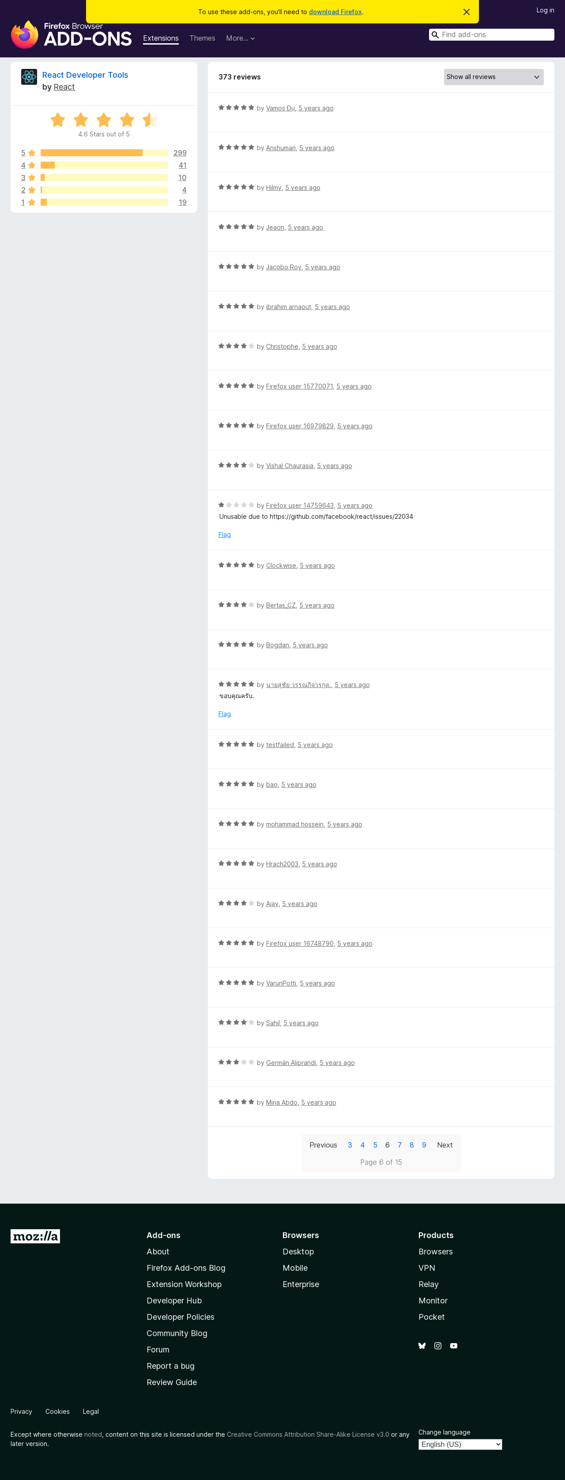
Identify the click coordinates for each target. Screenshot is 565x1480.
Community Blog (177, 1333)
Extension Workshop (184, 1284)
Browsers (435, 1251)
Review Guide (172, 1382)
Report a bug (171, 1366)
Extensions (161, 38)
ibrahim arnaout (288, 306)
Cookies (57, 1411)
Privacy (21, 1411)
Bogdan (277, 645)
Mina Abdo (282, 1102)
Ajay (272, 903)
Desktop (298, 1251)
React (64, 86)
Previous (323, 1144)
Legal (91, 1411)
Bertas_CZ (281, 605)
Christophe (282, 346)
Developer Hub (174, 1300)
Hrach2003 (282, 864)
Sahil (273, 1023)
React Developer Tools (85, 74)
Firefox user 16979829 (300, 426)
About (158, 1251)
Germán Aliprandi (291, 1062)
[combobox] (491, 35)
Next (445, 1144)
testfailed (280, 744)
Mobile (295, 1267)
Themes (202, 38)
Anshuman (281, 147)
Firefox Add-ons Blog (186, 1267)
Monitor (433, 1300)
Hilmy (274, 187)
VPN (426, 1267)
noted (93, 1434)
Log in (545, 10)
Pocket (431, 1316)
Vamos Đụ (280, 108)
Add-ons (164, 1235)
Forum (158, 1349)
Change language (444, 1432)
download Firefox (335, 11)
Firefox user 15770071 (299, 386)
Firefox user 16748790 (300, 943)
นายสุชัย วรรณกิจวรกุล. (298, 684)
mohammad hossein (295, 824)
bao (272, 784)
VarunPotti (281, 983)
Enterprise (300, 1284)
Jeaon (275, 227)
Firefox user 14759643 (300, 505)
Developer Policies (181, 1316)
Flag (224, 534)
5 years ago (316, 108)
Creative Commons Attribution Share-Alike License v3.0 (308, 1434)
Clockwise (281, 565)
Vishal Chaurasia (289, 465)
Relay (428, 1284)
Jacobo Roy (283, 267)
